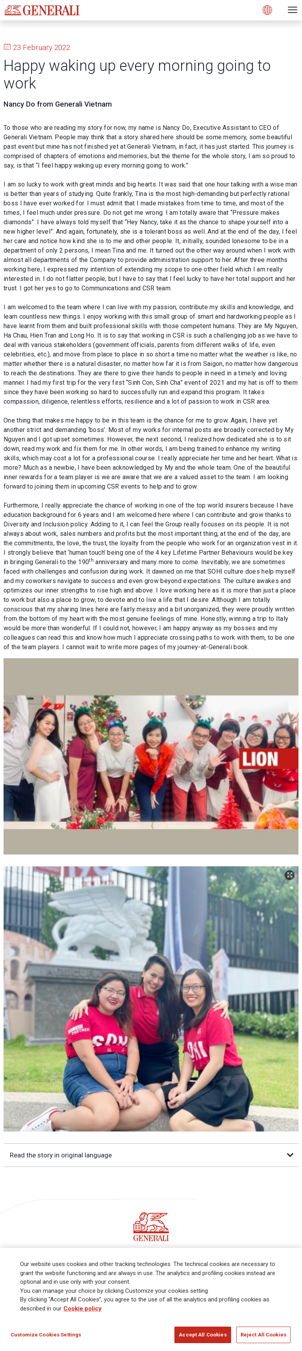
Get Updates (185, 1201)
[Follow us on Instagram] (166, 1087)
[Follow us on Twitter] (136, 1087)
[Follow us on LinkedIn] (107, 1087)
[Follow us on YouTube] (195, 1087)
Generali (18, 1222)
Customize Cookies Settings (46, 1335)
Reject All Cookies (263, 1335)
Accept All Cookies (202, 1335)
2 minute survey (122, 1201)
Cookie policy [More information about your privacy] (82, 1308)
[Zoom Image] (290, 688)
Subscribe (150, 1169)
